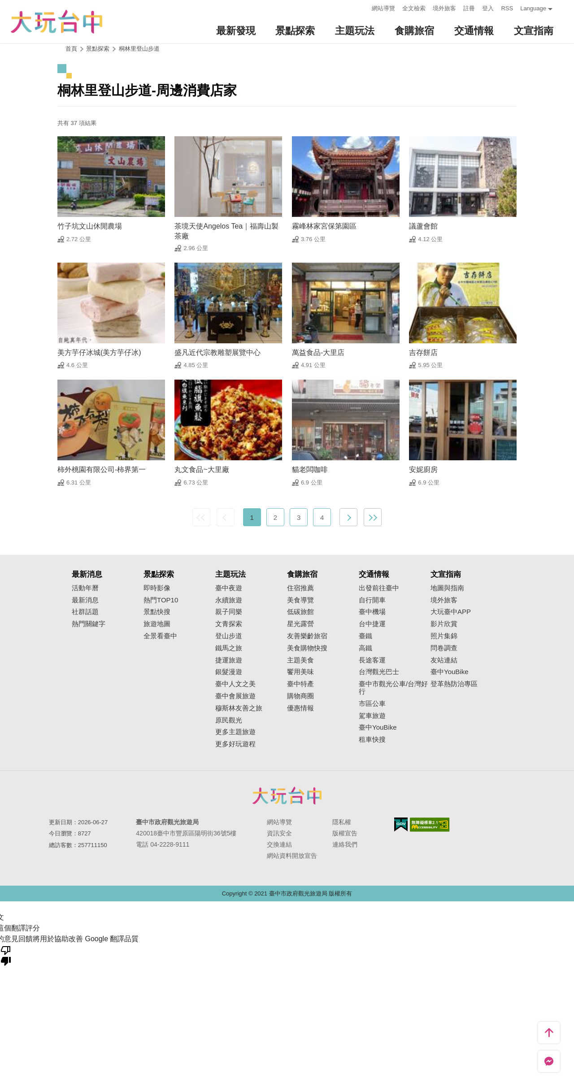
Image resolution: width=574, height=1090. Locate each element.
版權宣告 (344, 833)
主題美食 (300, 660)
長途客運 (372, 660)
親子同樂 (228, 611)
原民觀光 (228, 720)
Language (533, 8)
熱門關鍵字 (88, 623)
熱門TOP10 (161, 600)
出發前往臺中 (379, 588)
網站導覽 (383, 8)
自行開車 (372, 600)
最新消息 (85, 600)
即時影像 (157, 588)
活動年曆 (85, 588)
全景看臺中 (160, 636)
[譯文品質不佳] (5, 955)
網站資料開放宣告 (292, 855)
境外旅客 (444, 8)
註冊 (469, 8)
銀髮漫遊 (228, 671)
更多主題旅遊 (235, 731)
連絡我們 (344, 844)
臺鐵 (365, 636)
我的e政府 (401, 824)
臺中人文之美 (235, 684)
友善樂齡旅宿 (307, 636)
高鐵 (365, 648)
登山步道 (228, 636)
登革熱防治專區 (454, 684)
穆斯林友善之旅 (238, 708)
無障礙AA (430, 825)
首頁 (71, 48)
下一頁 (348, 517)
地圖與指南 (447, 588)
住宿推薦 (300, 588)
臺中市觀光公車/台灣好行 (393, 687)
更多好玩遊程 (235, 744)
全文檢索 (414, 8)
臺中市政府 (287, 796)
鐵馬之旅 (228, 648)
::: (362, 7)
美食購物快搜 (307, 648)
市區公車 (372, 703)
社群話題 (85, 611)
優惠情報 (300, 708)
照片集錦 (443, 636)
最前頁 (201, 517)
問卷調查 (443, 648)
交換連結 (279, 844)
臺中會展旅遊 (235, 696)
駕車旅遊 (372, 715)
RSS (507, 8)
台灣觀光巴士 (379, 671)
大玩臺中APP (450, 611)
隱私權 (341, 822)
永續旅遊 (228, 600)
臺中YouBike (378, 727)
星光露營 (300, 623)
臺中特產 (300, 684)
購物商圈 (300, 696)
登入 (488, 8)
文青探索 (228, 623)
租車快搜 (372, 739)
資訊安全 (279, 833)
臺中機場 (372, 611)
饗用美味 (300, 671)
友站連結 (443, 660)
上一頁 (226, 517)
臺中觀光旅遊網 (56, 22)
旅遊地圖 (157, 623)
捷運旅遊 (228, 660)
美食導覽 (300, 600)
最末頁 (373, 517)
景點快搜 (157, 611)
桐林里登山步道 (139, 48)
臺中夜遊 (228, 588)
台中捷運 (372, 623)
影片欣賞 (443, 623)
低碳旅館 (300, 611)
